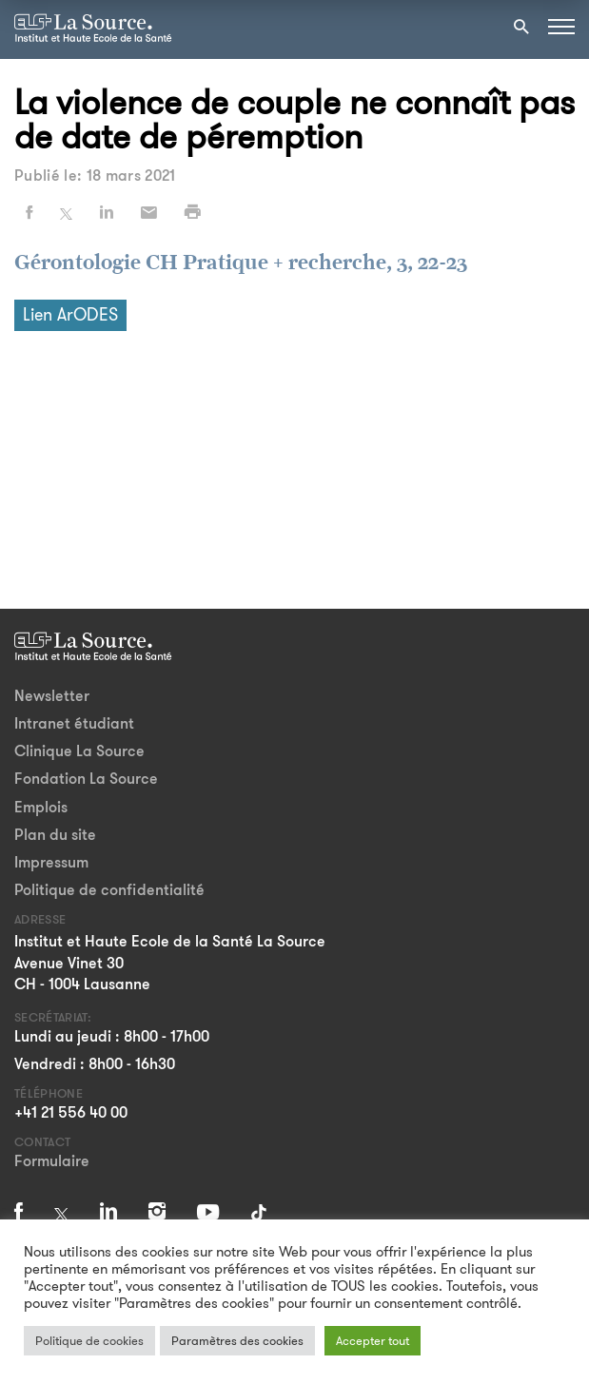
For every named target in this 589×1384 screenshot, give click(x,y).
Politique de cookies (89, 1341)
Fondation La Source (86, 778)
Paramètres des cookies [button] (237, 1341)
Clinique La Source (79, 751)
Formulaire (51, 1161)
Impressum (51, 862)
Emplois (41, 807)
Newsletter (51, 696)
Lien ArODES (70, 314)
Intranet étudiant (74, 723)
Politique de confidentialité (109, 890)
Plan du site (55, 835)
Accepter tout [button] (372, 1341)
